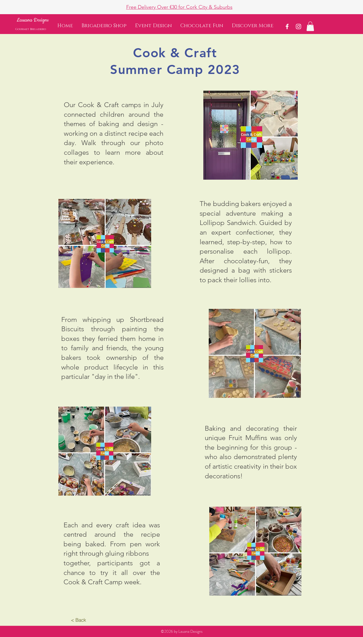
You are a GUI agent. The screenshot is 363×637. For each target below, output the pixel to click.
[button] (252, 26)
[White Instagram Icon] (298, 26)
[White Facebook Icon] (287, 26)
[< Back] (78, 620)
